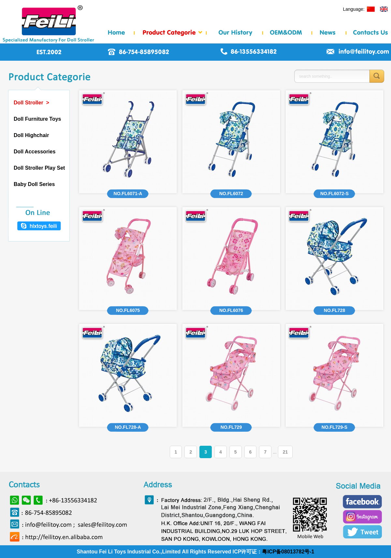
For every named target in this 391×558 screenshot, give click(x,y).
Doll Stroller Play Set (39, 168)
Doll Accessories (34, 151)
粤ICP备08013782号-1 (288, 551)
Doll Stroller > (31, 102)
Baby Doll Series (34, 184)
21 (285, 452)
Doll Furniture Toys (37, 119)
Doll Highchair (31, 135)
